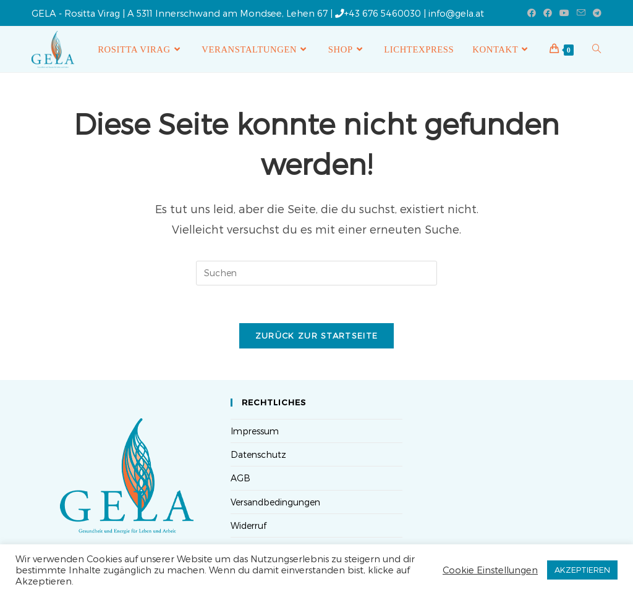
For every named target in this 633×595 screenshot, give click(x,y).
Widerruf (248, 525)
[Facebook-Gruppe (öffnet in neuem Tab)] (548, 13)
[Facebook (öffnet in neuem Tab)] (532, 13)
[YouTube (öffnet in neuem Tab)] (564, 13)
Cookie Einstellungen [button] (490, 569)
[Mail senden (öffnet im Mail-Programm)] (581, 13)
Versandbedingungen (275, 502)
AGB (240, 478)
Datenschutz (258, 454)
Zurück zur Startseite (316, 335)
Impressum (255, 431)
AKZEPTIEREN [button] (582, 570)
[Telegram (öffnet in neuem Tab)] (595, 13)
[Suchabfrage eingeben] (316, 273)
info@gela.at (456, 13)
